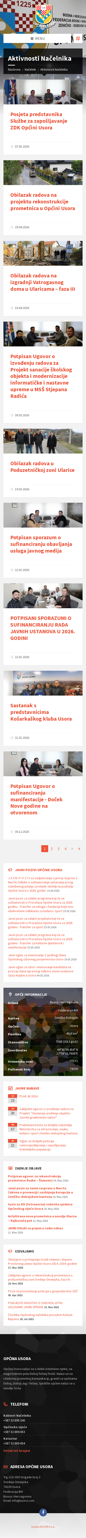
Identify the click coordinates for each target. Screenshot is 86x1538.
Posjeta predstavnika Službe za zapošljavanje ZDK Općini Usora (38, 121)
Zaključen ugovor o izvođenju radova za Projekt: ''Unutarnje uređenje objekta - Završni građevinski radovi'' (46, 1113)
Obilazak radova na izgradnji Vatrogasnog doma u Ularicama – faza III (42, 282)
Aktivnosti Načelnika (54, 69)
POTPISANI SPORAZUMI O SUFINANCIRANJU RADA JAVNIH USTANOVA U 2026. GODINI (42, 627)
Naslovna (14, 69)
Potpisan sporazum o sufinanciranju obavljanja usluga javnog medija (41, 544)
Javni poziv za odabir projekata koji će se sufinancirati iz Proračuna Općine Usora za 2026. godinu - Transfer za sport (40, 922)
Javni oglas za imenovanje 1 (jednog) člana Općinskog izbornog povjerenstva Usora (37, 957)
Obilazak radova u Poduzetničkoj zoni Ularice (42, 467)
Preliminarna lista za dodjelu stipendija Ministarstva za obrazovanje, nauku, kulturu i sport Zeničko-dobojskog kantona (48, 1129)
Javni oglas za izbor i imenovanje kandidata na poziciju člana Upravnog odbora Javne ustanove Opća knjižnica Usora (40, 971)
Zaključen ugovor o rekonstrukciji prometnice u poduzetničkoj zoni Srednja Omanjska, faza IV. (40, 1277)
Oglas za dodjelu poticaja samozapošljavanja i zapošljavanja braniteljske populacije (42, 1145)
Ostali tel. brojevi (16, 1451)
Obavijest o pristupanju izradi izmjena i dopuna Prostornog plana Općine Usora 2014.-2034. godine (42, 1261)
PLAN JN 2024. (28, 1096)
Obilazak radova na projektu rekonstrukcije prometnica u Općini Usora (42, 201)
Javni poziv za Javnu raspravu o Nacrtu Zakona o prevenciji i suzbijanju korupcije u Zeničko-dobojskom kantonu (40, 1192)
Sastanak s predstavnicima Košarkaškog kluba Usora (41, 712)
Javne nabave (27, 1088)
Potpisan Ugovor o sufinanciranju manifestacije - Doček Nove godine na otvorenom (36, 799)
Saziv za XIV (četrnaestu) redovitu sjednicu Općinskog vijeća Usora (40, 1206)
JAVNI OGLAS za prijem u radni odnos (35, 1228)
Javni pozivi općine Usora (38, 869)
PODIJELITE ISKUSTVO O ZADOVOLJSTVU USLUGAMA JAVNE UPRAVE (35, 1305)
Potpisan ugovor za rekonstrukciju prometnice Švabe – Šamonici (34, 1178)
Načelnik (30, 69)
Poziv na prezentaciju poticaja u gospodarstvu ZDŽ (43, 1291)
